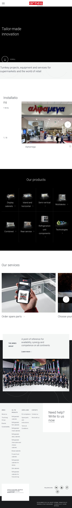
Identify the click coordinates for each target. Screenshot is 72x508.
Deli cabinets (15, 468)
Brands (4, 423)
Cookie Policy (58, 504)
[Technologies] (61, 226)
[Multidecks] (61, 199)
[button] (67, 124)
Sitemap (56, 502)
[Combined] (10, 226)
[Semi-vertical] (44, 199)
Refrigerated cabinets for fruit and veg (15, 474)
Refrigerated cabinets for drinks (15, 462)
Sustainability (6, 426)
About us (4, 414)
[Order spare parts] (29, 295)
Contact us (35, 414)
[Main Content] (8, 59)
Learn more (25, 352)
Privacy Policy (63, 502)
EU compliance (26, 414)
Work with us (35, 417)
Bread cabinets (16, 451)
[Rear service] (27, 226)
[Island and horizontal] (27, 199)
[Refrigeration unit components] (44, 226)
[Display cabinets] (10, 199)
